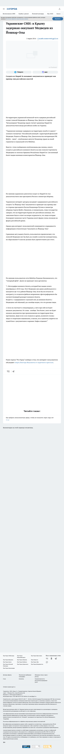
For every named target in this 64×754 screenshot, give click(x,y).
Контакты (21, 679)
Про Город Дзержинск (22, 664)
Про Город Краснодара (9, 668)
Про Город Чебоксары (8, 655)
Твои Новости (34, 659)
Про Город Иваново (22, 659)
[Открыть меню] (4, 9)
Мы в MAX (50, 14)
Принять (57, 19)
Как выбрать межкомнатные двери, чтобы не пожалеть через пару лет (32, 419)
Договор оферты (7, 675)
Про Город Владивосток (37, 664)
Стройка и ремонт (24, 14)
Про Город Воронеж (8, 659)
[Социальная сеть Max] (45, 72)
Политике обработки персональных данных (17, 19)
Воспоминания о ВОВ (9, 14)
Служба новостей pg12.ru (48, 39)
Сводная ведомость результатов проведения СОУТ (41, 680)
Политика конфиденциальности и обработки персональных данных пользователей (24, 721)
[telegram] (14, 371)
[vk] (8, 371)
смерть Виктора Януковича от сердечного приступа (34, 362)
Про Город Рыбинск (22, 662)
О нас (4, 679)
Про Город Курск (7, 662)
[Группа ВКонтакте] (47, 658)
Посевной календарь (38, 14)
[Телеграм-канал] (19, 72)
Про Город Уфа (35, 662)
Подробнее (6, 719)
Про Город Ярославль (36, 655)
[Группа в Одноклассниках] (51, 658)
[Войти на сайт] (59, 9)
